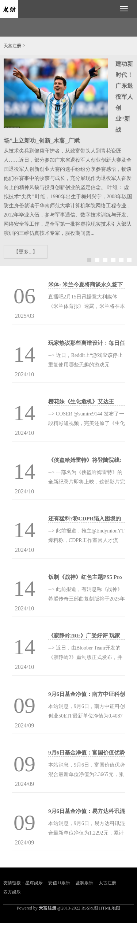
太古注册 (107, 882)
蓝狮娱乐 (84, 882)
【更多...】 (26, 252)
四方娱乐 (12, 892)
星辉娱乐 (34, 882)
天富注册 (12, 45)
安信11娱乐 (59, 882)
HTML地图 (109, 908)
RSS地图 (89, 908)
